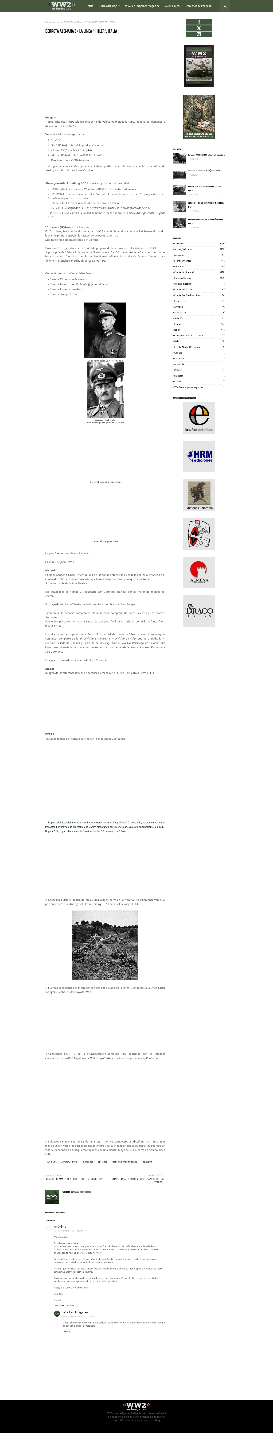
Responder (59, 1305)
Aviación (199, 318)
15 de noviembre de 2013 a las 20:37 (79, 1316)
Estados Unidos (199, 278)
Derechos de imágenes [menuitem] (199, 6)
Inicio (48, 22)
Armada (199, 306)
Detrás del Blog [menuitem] (108, 6)
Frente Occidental (199, 272)
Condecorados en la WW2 (199, 335)
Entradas (102, 1161)
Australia (199, 364)
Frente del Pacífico (199, 289)
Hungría (199, 375)
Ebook (199, 381)
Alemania (57, 22)
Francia (199, 324)
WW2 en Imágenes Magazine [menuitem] (142, 6)
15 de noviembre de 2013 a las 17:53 (70, 1231)
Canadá (199, 352)
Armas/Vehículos (70, 1161)
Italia (199, 341)
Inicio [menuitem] (90, 6)
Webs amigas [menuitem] (173, 6)
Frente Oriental (199, 260)
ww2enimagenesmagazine (199, 387)
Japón (199, 329)
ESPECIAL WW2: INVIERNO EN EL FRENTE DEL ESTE (206, 155)
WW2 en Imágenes (82, 1192)
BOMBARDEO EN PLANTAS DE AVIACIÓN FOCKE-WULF (205, 222)
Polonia (199, 370)
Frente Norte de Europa (199, 347)
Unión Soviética (199, 283)
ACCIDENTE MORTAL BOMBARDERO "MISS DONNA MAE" (206, 205)
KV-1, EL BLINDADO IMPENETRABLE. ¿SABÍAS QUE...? (204, 188)
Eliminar (70, 1305)
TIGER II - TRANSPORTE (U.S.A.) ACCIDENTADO (205, 171)
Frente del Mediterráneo (124, 1161)
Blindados (88, 1161)
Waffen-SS (199, 312)
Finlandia (199, 358)
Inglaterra (147, 1161)
